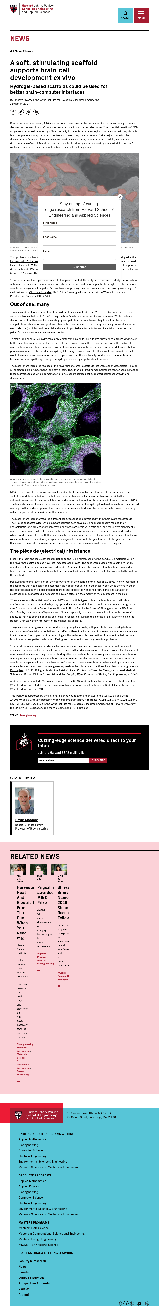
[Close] (120, 196)
